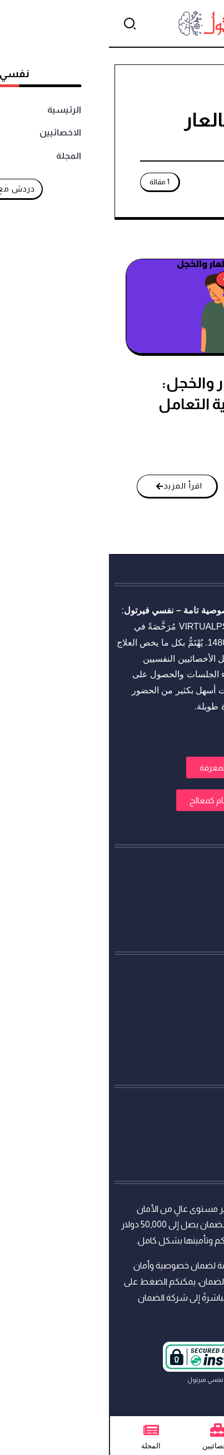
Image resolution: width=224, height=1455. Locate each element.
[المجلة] (42, 1430)
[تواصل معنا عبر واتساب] (194, 1425)
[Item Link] (111, 306)
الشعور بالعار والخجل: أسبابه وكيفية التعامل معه (122, 404)
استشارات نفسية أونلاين (174, 610)
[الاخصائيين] (109, 1430)
